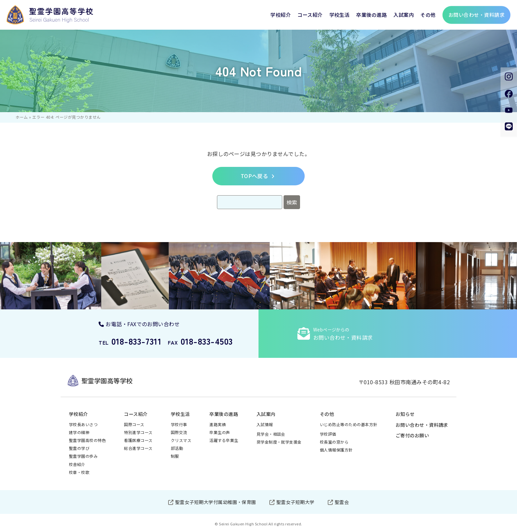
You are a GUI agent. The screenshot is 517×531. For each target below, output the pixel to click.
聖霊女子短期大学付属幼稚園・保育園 (215, 502)
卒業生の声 (219, 432)
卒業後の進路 (371, 14)
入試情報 (265, 424)
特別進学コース (138, 432)
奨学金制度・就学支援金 (279, 442)
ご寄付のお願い (412, 435)
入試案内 (403, 14)
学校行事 (179, 424)
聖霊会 (342, 502)
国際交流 (179, 432)
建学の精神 (79, 432)
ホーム (21, 117)
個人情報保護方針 (336, 450)
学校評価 (328, 434)
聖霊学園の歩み (83, 456)
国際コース (134, 424)
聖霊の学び (79, 448)
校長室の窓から (334, 442)
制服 (175, 456)
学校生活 (339, 14)
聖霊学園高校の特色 (87, 440)
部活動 (177, 448)
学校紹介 (280, 14)
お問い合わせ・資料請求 (422, 425)
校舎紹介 (77, 464)
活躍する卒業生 (223, 440)
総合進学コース (138, 448)
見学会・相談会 (271, 434)
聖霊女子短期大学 (295, 502)
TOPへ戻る (254, 176)
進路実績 (217, 424)
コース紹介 (309, 14)
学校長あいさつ (83, 424)
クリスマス (181, 440)
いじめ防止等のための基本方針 (349, 424)
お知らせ (405, 414)
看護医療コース (138, 440)
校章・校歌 (79, 472)
